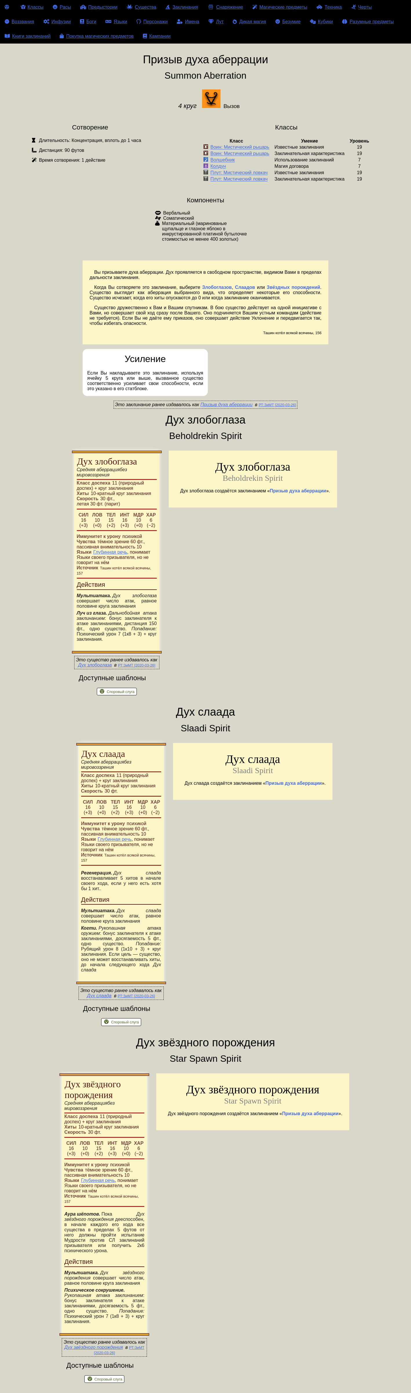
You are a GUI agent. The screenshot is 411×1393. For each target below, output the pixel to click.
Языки (116, 21)
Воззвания (19, 21)
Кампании (157, 36)
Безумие (288, 21)
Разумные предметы (368, 21)
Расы (62, 7)
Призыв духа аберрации (226, 404)
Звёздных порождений (293, 287)
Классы (32, 7)
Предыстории (99, 7)
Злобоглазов (217, 287)
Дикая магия (249, 21)
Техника (329, 7)
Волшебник (222, 160)
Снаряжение (225, 7)
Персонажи (152, 21)
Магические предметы (279, 7)
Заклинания (182, 7)
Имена (188, 21)
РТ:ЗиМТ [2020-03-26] (277, 405)
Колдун (218, 166)
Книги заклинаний (27, 36)
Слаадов (245, 287)
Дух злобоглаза (95, 665)
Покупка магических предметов (97, 36)
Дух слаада (99, 995)
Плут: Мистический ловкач (239, 172)
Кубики (321, 21)
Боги (88, 21)
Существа (141, 7)
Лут (215, 21)
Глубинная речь (110, 552)
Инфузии (57, 21)
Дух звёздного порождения (93, 1347)
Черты (361, 7)
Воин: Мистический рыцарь (239, 147)
